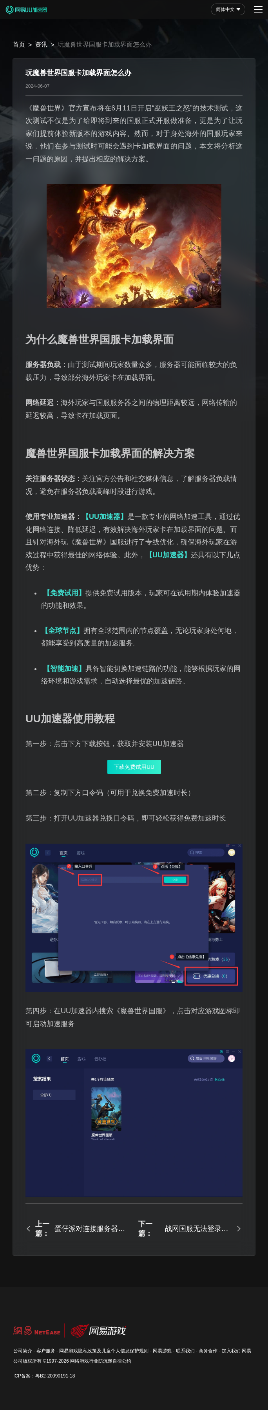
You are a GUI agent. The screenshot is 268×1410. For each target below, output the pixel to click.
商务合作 (208, 1351)
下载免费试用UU (134, 767)
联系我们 (185, 1351)
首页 (19, 44)
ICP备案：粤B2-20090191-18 (44, 1376)
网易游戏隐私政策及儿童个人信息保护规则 (103, 1351)
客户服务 (45, 1351)
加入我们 (231, 1351)
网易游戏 (162, 1351)
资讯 (41, 44)
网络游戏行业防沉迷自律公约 (100, 1361)
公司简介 (22, 1351)
